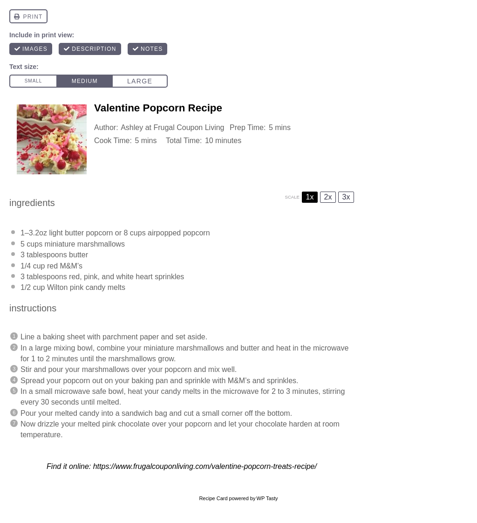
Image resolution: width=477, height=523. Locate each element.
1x (310, 197)
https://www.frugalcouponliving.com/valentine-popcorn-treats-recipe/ (205, 466)
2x (328, 197)
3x (346, 197)
